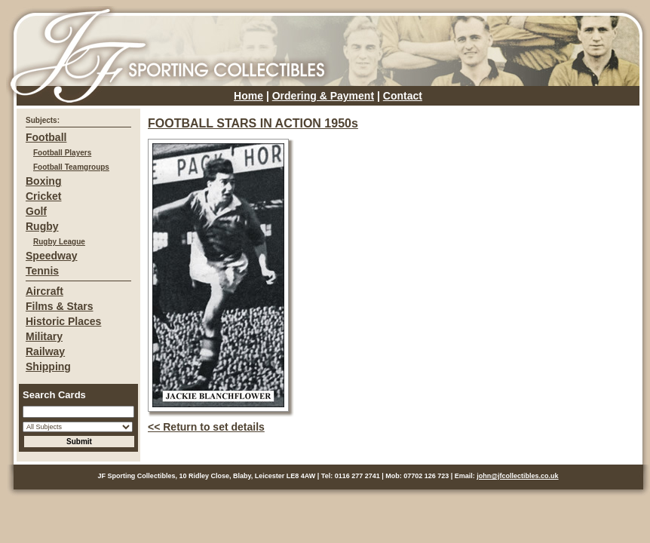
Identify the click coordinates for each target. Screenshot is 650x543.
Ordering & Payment (323, 96)
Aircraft (44, 291)
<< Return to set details (206, 427)
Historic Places (63, 321)
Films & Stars (59, 306)
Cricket (43, 196)
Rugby (42, 226)
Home (248, 96)
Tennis (42, 271)
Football (46, 137)
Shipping (48, 366)
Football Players (62, 153)
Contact (402, 96)
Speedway (51, 256)
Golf (36, 211)
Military (44, 336)
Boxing (43, 181)
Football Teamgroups (71, 167)
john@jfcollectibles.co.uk (517, 476)
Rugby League (59, 242)
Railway (45, 351)
